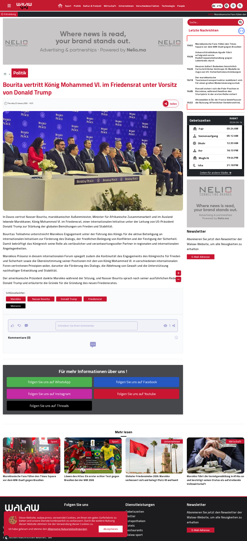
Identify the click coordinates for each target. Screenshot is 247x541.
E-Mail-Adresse (201, 256)
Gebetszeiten (135, 511)
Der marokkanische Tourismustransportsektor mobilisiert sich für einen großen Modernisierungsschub (218, 80)
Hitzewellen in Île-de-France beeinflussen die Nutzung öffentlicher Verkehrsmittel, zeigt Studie (218, 102)
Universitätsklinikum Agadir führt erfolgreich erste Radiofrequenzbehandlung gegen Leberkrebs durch (213, 56)
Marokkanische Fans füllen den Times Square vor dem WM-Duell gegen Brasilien (218, 45)
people (181, 6)
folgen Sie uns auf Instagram (49, 394)
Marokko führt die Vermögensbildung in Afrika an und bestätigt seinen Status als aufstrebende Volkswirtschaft (215, 480)
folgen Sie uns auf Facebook (136, 382)
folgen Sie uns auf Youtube (136, 394)
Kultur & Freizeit (92, 6)
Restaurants (134, 530)
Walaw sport (134, 535)
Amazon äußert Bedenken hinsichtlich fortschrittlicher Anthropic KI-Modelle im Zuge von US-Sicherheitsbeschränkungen (218, 69)
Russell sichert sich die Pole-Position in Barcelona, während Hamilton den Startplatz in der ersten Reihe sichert (217, 91)
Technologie (168, 6)
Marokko (16, 298)
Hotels (130, 525)
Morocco (16, 305)
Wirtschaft (110, 6)
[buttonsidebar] (9, 6)
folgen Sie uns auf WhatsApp (49, 382)
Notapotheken (135, 521)
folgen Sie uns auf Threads (49, 406)
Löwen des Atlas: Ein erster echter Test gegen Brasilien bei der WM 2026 (91, 478)
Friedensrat (95, 298)
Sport (68, 6)
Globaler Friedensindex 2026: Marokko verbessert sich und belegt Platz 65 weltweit (152, 478)
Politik (77, 6)
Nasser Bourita (41, 298)
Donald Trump (69, 298)
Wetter (130, 516)
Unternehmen (126, 6)
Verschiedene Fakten (147, 6)
